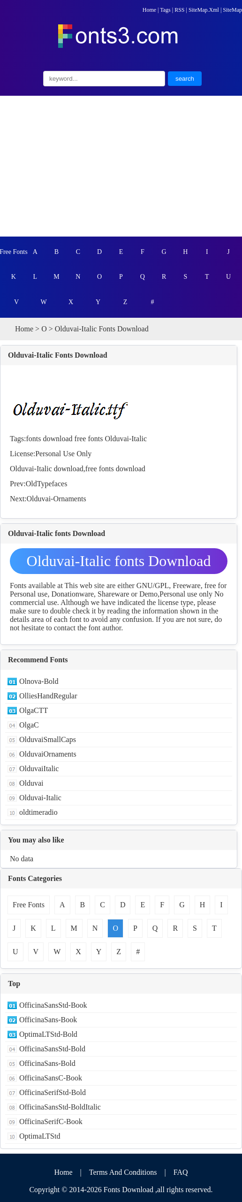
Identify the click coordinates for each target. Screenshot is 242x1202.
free (80, 439)
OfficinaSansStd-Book (53, 1005)
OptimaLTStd (39, 1136)
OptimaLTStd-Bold (48, 1034)
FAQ (181, 1172)
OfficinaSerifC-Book (51, 1121)
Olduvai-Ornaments (56, 499)
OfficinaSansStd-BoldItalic (60, 1107)
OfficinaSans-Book (48, 1020)
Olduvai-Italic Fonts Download (57, 355)
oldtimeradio (38, 812)
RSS (179, 10)
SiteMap (232, 10)
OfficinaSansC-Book (50, 1078)
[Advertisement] (121, 166)
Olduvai (31, 783)
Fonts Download (128, 1190)
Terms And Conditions (123, 1172)
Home (149, 10)
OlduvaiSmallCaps (47, 739)
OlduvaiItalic (39, 769)
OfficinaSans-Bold (47, 1063)
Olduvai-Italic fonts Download (119, 560)
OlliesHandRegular (48, 696)
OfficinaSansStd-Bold (52, 1049)
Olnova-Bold (39, 681)
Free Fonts (13, 251)
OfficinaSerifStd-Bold (52, 1092)
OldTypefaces (47, 484)
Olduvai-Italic (126, 439)
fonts (33, 439)
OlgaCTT (33, 710)
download (57, 439)
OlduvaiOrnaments (47, 754)
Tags (165, 10)
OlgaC (29, 725)
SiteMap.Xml (204, 10)
